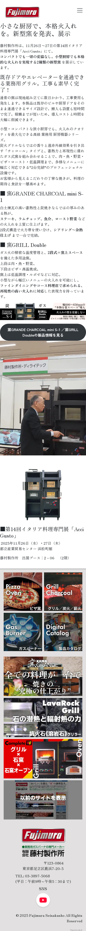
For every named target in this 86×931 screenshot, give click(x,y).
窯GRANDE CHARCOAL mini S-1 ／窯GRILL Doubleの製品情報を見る (43, 332)
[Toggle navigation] (80, 10)
